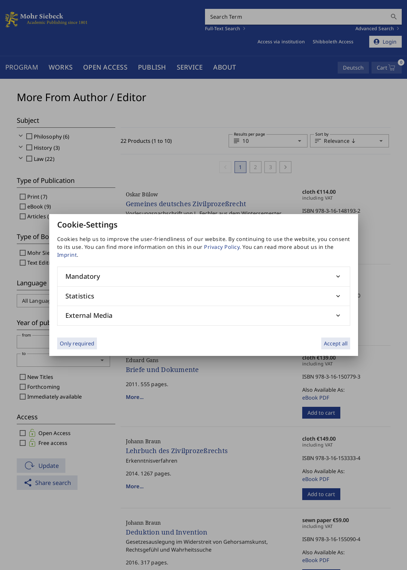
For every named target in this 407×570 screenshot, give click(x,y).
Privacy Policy (221, 247)
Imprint (67, 254)
